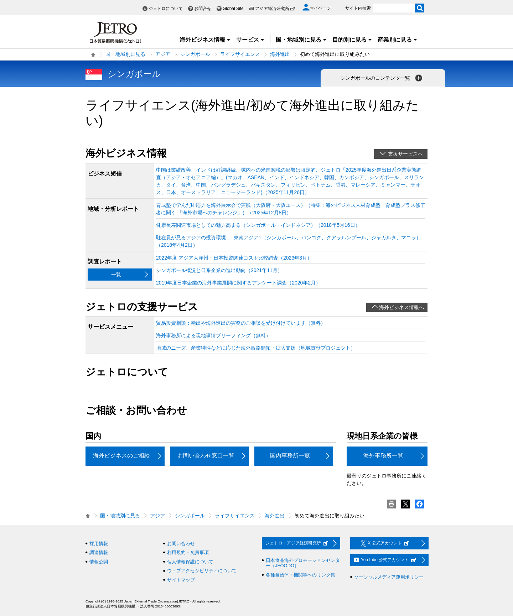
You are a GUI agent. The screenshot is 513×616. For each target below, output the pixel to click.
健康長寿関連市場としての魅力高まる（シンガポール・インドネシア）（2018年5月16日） (258, 225)
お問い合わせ (181, 543)
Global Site (233, 8)
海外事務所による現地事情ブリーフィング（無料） (213, 335)
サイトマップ (181, 580)
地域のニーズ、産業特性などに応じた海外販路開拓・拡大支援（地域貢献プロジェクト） (256, 348)
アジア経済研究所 (275, 8)
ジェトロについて (166, 8)
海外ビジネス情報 (205, 40)
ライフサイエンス (240, 54)
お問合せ (202, 8)
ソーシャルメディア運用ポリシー (389, 577)
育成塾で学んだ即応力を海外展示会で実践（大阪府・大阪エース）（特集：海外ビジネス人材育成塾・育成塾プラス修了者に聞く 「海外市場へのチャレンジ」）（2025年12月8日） (290, 208)
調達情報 (98, 552)
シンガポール (195, 54)
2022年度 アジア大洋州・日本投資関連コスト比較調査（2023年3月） (234, 258)
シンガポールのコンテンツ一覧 (382, 78)
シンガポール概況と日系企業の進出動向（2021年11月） (219, 270)
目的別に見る (352, 40)
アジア (162, 54)
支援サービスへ (405, 154)
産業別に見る (398, 40)
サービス (250, 40)
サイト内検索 (358, 8)
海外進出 (280, 54)
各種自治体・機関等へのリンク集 (300, 575)
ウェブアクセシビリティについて (202, 570)
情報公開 (98, 561)
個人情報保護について (190, 561)
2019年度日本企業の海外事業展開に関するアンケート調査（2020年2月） (238, 283)
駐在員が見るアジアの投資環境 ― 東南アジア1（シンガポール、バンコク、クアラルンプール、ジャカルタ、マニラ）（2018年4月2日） (288, 241)
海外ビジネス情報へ (401, 307)
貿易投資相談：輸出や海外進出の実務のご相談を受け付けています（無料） (241, 323)
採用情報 (98, 543)
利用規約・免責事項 (188, 552)
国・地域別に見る (301, 40)
